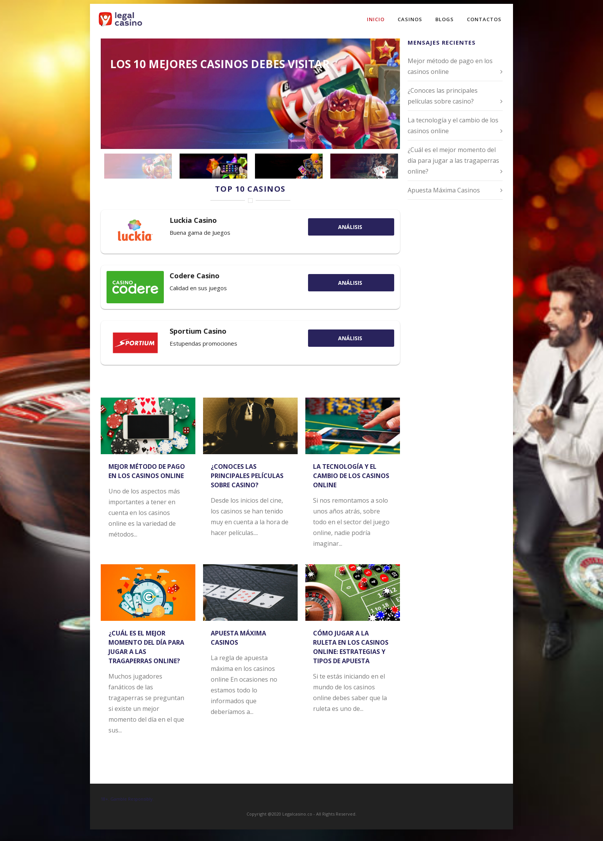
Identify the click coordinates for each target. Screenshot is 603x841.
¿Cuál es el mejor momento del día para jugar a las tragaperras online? (453, 160)
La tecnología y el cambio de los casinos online (351, 475)
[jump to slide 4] (364, 166)
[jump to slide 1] (138, 166)
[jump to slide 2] (213, 166)
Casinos (410, 19)
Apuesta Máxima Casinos (444, 190)
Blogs (444, 19)
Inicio (376, 19)
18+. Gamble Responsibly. (127, 799)
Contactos (484, 19)
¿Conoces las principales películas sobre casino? (247, 475)
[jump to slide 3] (289, 166)
